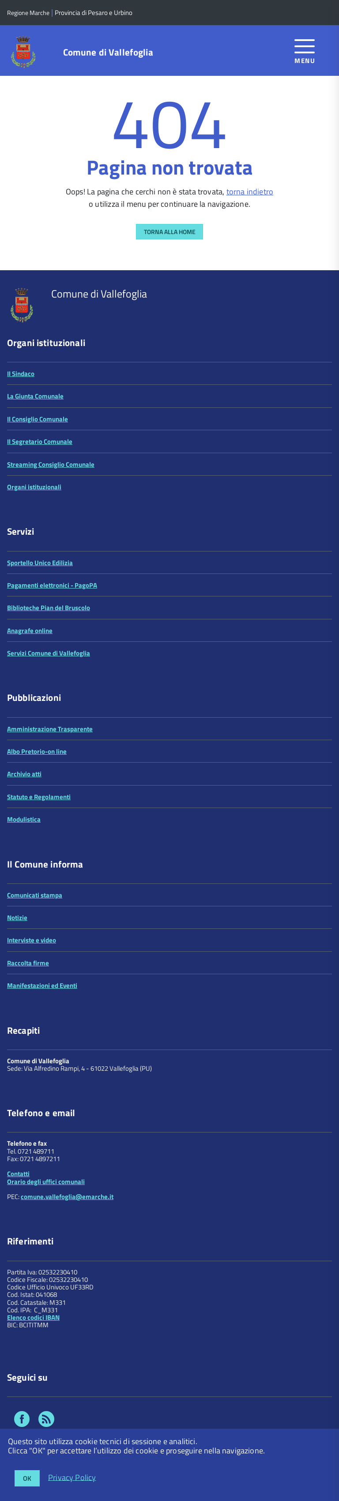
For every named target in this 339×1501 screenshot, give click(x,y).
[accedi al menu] (304, 50)
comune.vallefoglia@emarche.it (67, 1197)
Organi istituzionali (34, 487)
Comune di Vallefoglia (108, 52)
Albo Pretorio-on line (37, 751)
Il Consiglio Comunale (37, 419)
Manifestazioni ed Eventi (42, 985)
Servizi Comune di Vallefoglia (48, 653)
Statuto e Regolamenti (39, 797)
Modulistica (24, 819)
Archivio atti (24, 774)
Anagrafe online (30, 631)
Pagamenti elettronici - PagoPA (52, 585)
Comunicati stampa (34, 895)
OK (27, 1478)
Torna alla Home (170, 231)
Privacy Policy (72, 1477)
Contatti (18, 1174)
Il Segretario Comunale (39, 441)
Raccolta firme (28, 963)
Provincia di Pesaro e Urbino (93, 12)
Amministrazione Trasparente (50, 729)
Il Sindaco (20, 374)
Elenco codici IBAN (33, 1317)
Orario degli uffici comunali (46, 1182)
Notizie (17, 918)
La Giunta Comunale (35, 396)
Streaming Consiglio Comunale (50, 464)
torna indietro (250, 191)
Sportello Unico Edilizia (40, 563)
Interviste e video (31, 940)
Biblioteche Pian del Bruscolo (48, 608)
